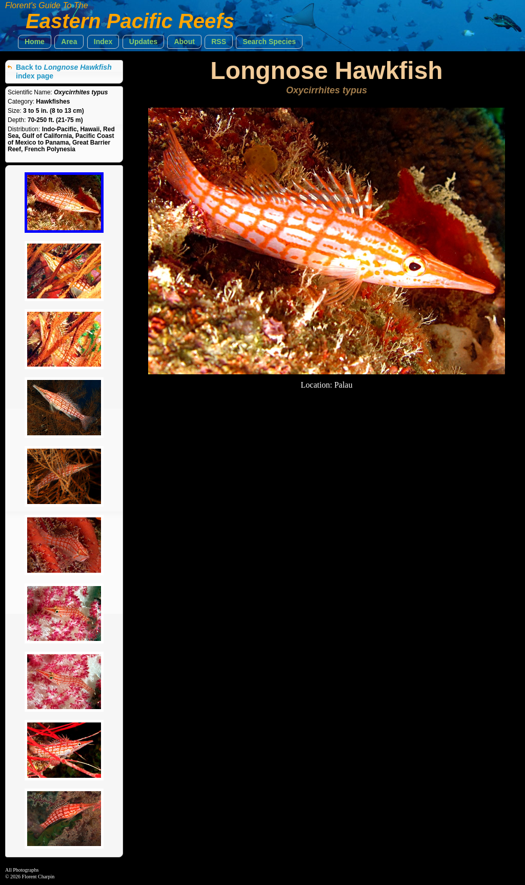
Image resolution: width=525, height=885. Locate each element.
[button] (34, 42)
